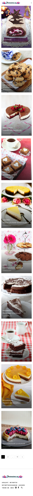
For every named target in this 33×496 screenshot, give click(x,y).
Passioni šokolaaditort (12, 403)
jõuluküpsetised (7, 39)
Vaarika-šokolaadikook (12, 130)
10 (17, 457)
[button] (22, 488)
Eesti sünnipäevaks (7, 351)
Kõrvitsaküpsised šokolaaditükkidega (11, 86)
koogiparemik (6, 220)
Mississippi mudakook (12, 313)
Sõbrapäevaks (6, 172)
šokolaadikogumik (8, 127)
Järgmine (22, 457)
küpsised (5, 265)
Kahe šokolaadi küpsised (13, 268)
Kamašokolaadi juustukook (14, 443)
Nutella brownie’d (10, 175)
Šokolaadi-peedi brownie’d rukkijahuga (13, 355)
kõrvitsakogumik (7, 82)
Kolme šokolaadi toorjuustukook (16, 222)
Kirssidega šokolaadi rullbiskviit (15, 42)
